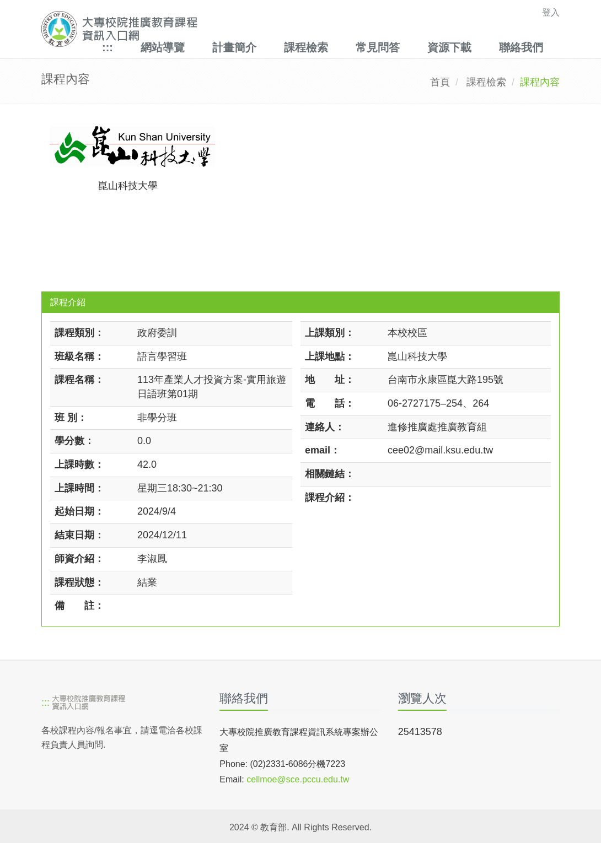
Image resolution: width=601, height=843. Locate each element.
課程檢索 (306, 47)
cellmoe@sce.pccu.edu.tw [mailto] (297, 779)
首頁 (440, 82)
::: (107, 47)
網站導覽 (163, 47)
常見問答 (378, 47)
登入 (551, 12)
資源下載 (449, 47)
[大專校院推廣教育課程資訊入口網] (250, 29)
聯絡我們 (521, 47)
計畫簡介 (234, 47)
